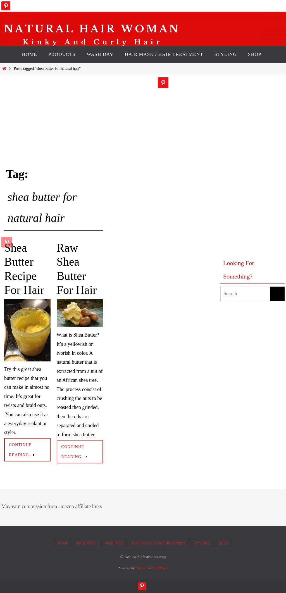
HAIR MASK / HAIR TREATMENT (159, 543)
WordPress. (160, 568)
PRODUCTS (86, 543)
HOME (63, 543)
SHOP (223, 543)
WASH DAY (114, 543)
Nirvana (141, 568)
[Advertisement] (242, 161)
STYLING (202, 543)
